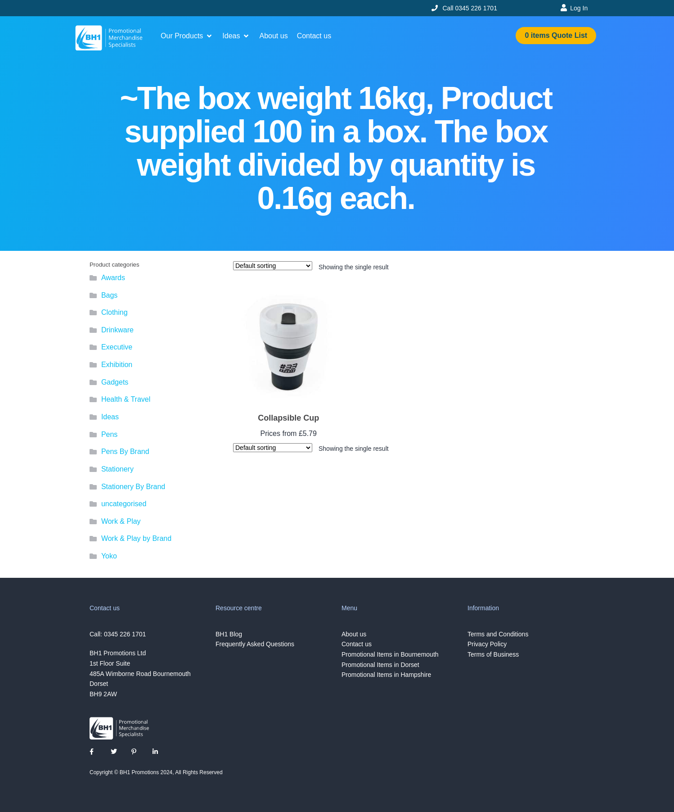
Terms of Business (493, 654)
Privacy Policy (487, 644)
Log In (579, 8)
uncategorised (124, 504)
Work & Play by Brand (136, 538)
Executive (116, 347)
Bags (109, 295)
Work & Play (121, 521)
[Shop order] (272, 265)
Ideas (110, 417)
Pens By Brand (125, 451)
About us (353, 634)
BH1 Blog (229, 634)
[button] (187, 36)
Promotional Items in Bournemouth (390, 654)
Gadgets (114, 382)
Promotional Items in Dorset (380, 664)
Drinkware (117, 330)
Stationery (117, 469)
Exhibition (116, 364)
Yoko (109, 556)
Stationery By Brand (133, 486)
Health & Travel (125, 399)
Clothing (114, 312)
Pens (109, 434)
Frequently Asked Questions (255, 644)
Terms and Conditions (497, 634)
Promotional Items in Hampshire (386, 674)
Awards (113, 277)
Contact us (356, 644)
